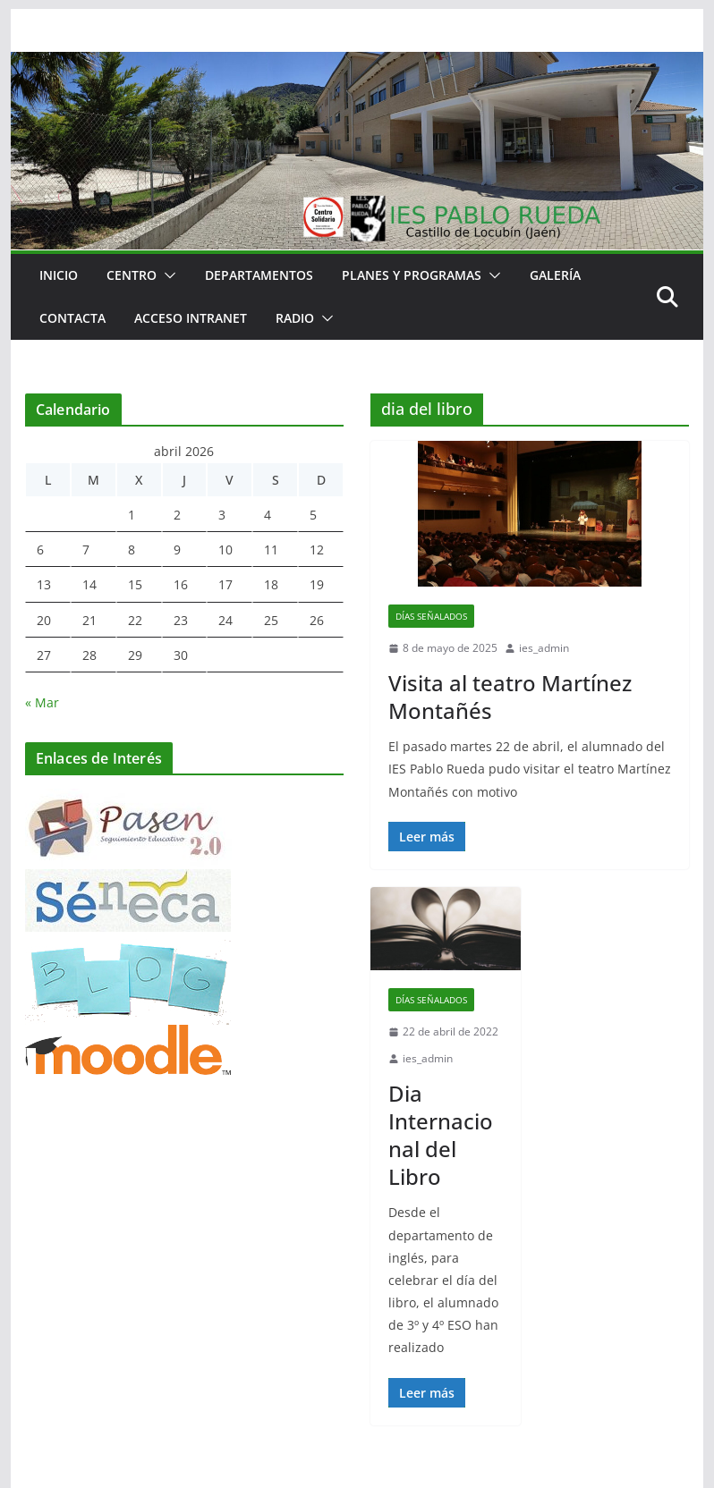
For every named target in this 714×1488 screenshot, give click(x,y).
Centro (131, 274)
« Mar (42, 702)
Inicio (58, 274)
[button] (166, 275)
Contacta (72, 317)
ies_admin (544, 647)
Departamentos (259, 274)
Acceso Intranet (190, 317)
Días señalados (431, 616)
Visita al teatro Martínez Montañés (510, 696)
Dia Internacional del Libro (440, 1135)
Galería (555, 274)
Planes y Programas (411, 274)
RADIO (295, 317)
